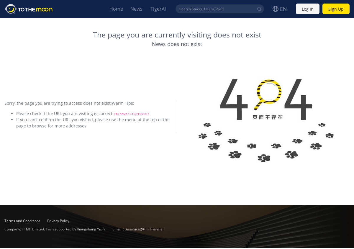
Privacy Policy (58, 220)
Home (116, 9)
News (136, 9)
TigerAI (158, 9)
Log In (308, 9)
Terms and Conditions (22, 220)
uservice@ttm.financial (144, 229)
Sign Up (336, 9)
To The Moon (28, 9)
